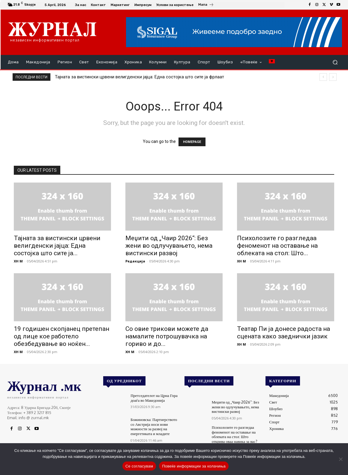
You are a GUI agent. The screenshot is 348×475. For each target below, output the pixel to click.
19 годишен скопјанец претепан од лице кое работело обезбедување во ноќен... (61, 336)
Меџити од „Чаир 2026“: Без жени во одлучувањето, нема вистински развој (168, 245)
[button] (335, 62)
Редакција (135, 261)
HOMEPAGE (192, 142)
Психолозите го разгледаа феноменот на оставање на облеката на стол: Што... (277, 245)
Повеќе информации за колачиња (194, 466)
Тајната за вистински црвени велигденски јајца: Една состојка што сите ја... (57, 245)
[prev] (323, 77)
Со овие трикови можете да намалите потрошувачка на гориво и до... (166, 336)
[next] (333, 77)
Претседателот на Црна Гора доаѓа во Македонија (154, 398)
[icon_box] (206, 5)
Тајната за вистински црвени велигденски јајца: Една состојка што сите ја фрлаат (139, 77)
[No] (341, 459)
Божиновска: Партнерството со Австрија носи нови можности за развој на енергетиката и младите (153, 426)
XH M (18, 261)
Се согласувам (139, 466)
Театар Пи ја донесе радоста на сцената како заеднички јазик (283, 332)
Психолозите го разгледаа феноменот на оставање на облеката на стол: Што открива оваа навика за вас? (234, 434)
